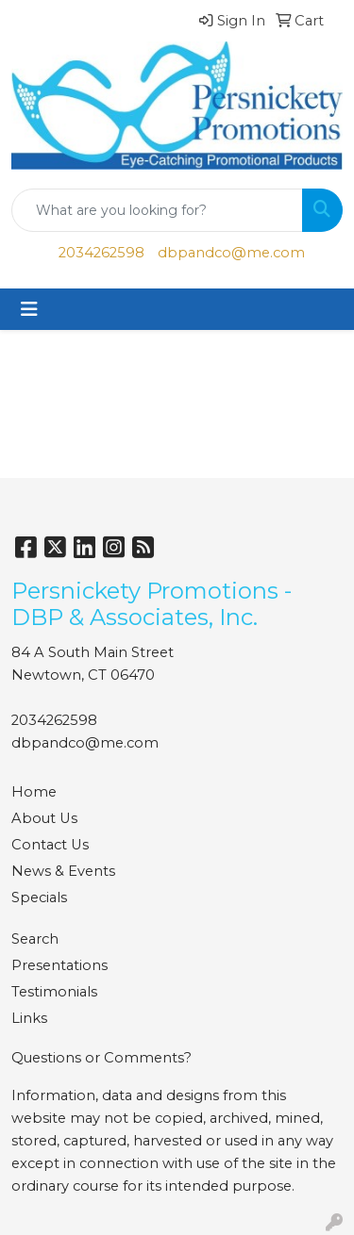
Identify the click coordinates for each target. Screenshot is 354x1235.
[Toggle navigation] (29, 309)
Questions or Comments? (101, 1057)
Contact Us (50, 844)
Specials (39, 897)
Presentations (59, 965)
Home (34, 791)
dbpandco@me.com (231, 252)
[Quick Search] (157, 210)
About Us (44, 818)
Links (29, 1018)
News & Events (63, 871)
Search (35, 938)
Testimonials (54, 991)
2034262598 (101, 252)
